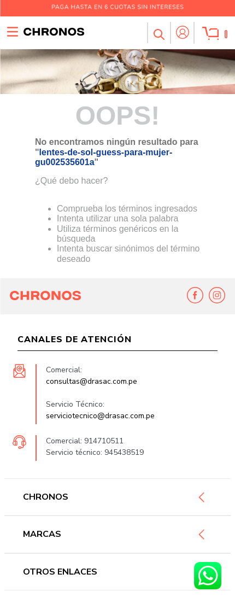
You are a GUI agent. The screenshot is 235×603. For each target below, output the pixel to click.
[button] (158, 32)
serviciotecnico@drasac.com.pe (100, 416)
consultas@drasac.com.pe (91, 382)
